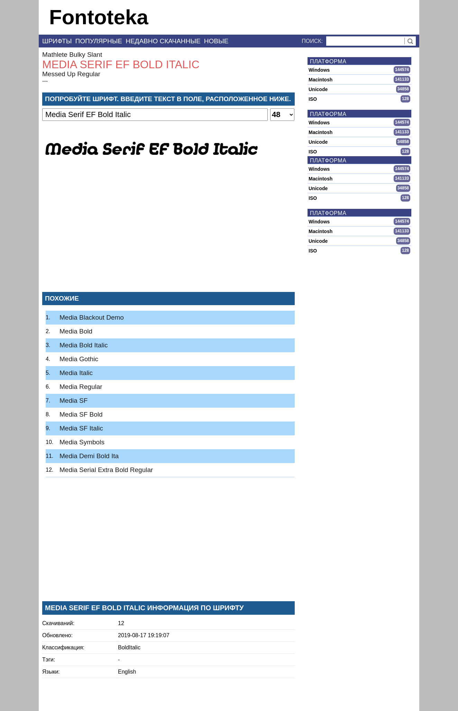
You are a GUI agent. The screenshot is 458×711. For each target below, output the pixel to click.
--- (45, 81)
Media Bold (75, 331)
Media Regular (80, 386)
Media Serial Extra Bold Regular (106, 469)
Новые (216, 41)
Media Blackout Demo (91, 317)
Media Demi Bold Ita (89, 456)
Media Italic (76, 372)
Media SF (73, 400)
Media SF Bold (81, 414)
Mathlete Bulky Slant (72, 54)
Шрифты (57, 41)
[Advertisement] (168, 235)
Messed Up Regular (71, 74)
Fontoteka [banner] (98, 17)
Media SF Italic (81, 428)
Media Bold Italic (83, 345)
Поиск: (312, 41)
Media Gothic (78, 359)
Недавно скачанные (163, 41)
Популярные (98, 41)
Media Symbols (81, 442)
